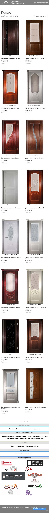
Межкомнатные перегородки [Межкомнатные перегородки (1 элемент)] (23, 436)
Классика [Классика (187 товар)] (13, 446)
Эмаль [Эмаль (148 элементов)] (32, 454)
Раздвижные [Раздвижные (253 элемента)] (36, 436)
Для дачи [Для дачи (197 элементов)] (37, 428)
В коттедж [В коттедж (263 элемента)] (12, 428)
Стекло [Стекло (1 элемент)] (17, 454)
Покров (3, 63)
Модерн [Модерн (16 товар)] (22, 446)
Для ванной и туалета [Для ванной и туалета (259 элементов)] (27, 428)
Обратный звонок (39, 508)
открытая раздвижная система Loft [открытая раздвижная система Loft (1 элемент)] (32, 438)
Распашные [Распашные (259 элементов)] (44, 436)
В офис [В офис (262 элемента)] (18, 428)
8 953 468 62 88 (42, 3)
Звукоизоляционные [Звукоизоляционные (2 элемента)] (8, 436)
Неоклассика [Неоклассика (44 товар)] (29, 446)
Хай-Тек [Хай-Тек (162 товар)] (36, 446)
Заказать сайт (34, 507)
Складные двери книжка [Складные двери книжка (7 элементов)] (13, 438)
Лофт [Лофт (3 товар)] (18, 446)
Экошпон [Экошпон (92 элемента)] (26, 454)
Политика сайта (26, 507)
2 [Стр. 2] (24, 421)
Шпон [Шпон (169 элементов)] (22, 454)
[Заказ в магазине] (40, 16)
